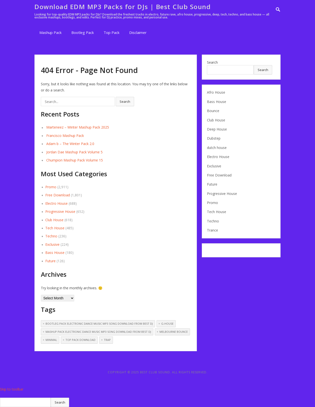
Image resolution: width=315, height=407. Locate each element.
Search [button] (125, 101)
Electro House (56, 203)
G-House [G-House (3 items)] (167, 323)
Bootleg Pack (82, 32)
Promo (50, 187)
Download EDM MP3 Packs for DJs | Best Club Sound (122, 6)
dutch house (217, 147)
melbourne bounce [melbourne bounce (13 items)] (173, 332)
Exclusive (52, 244)
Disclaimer (138, 32)
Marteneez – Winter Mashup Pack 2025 (77, 127)
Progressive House (60, 211)
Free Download (57, 195)
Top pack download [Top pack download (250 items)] (80, 340)
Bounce (213, 110)
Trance (212, 230)
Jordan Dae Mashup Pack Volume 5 (74, 152)
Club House (54, 220)
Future (50, 261)
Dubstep (213, 138)
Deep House (217, 129)
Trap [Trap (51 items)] (107, 340)
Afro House (216, 92)
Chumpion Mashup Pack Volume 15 (74, 160)
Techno (51, 236)
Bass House (54, 252)
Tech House (54, 228)
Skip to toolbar (11, 389)
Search (212, 62)
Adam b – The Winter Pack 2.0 (70, 143)
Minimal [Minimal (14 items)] (51, 340)
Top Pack (111, 32)
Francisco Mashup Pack (65, 135)
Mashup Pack (50, 32)
